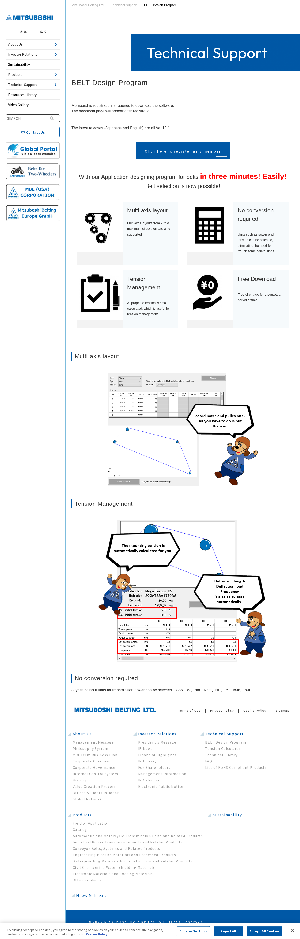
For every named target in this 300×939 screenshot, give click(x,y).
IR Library (147, 761)
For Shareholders (154, 767)
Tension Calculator (223, 748)
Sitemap (282, 710)
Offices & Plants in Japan (96, 792)
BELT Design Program (225, 742)
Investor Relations (157, 733)
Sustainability (19, 64)
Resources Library (22, 94)
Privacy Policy (222, 710)
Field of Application (91, 823)
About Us (82, 733)
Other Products (87, 880)
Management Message (93, 742)
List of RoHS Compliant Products (236, 767)
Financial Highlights (157, 754)
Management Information (162, 773)
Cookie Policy (254, 710)
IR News (145, 748)
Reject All (228, 931)
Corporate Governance (94, 767)
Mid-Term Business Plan (95, 754)
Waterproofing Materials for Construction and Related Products (132, 861)
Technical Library (221, 754)
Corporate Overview (91, 761)
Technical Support (224, 733)
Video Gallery (18, 104)
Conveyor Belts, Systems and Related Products (116, 848)
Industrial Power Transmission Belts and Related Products (127, 842)
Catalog (80, 829)
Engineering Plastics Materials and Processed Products (124, 854)
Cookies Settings (193, 931)
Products (82, 814)
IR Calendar (149, 780)
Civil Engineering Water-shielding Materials (114, 867)
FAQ (208, 761)
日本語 (21, 31)
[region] (150, 931)
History (79, 780)
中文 (43, 31)
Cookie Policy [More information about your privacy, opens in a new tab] (96, 934)
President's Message (157, 742)
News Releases (91, 895)
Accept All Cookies (265, 931)
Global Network (87, 799)
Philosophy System (91, 748)
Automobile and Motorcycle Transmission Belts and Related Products (138, 835)
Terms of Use (189, 710)
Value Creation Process (94, 786)
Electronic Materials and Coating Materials (113, 873)
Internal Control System (95, 773)
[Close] (292, 930)
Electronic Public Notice (161, 786)
